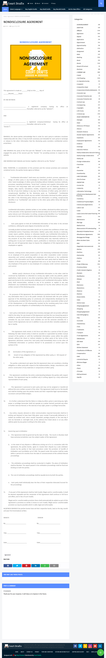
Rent (88, 282)
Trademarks (88, 329)
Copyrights (88, 108)
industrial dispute (88, 359)
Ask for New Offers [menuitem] (74, 9)
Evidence (88, 143)
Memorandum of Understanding (88, 228)
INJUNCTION (88, 182)
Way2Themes (20, 655)
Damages (88, 120)
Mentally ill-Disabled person (88, 231)
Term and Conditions (47, 652)
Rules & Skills (88, 297)
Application (88, 39)
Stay (88, 317)
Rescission (88, 285)
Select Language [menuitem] (15, 9)
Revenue (88, 291)
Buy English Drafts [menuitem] (31, 9)
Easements (88, 137)
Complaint (88, 84)
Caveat (88, 75)
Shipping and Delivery (78, 652)
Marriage (88, 222)
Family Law (88, 158)
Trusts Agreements (88, 335)
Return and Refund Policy (62, 652)
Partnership (88, 255)
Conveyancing (88, 105)
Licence (88, 216)
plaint (88, 368)
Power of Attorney (88, 264)
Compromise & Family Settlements (88, 90)
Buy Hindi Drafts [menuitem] (45, 9)
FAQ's (87, 652)
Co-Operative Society (88, 81)
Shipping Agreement (88, 306)
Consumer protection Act (88, 99)
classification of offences (88, 350)
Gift (88, 167)
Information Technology (88, 191)
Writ (88, 344)
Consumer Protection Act (88, 96)
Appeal (88, 36)
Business (88, 69)
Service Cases (88, 303)
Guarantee (88, 170)
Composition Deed (88, 87)
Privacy (53, 3)
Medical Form (88, 225)
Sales (88, 300)
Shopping (88, 309)
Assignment (88, 51)
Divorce (88, 129)
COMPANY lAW (88, 72)
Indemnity (88, 188)
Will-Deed (88, 341)
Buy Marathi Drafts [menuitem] (59, 9)
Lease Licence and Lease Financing (88, 213)
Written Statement (88, 347)
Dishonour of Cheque (88, 126)
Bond (88, 60)
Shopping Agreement (88, 312)
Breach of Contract (88, 66)
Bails (88, 54)
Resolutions (88, 288)
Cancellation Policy (96, 652)
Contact (45, 3)
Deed (88, 123)
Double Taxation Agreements (88, 134)
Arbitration (88, 48)
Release (88, 279)
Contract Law (88, 102)
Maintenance (88, 219)
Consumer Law (88, 93)
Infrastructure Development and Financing (88, 195)
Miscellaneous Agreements (88, 234)
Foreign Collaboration (88, 161)
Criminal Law (88, 114)
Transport (88, 332)
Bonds (88, 63)
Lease (88, 210)
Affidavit (88, 30)
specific (88, 377)
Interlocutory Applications (88, 204)
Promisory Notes (88, 267)
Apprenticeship (88, 45)
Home (30, 3)
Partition (88, 252)
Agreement (11, 16)
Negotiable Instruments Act (88, 246)
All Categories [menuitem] (87, 9)
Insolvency (88, 198)
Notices (88, 249)
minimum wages (88, 362)
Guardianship (88, 173)
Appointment (88, 42)
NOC (88, 243)
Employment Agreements (88, 140)
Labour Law (88, 207)
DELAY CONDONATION (88, 117)
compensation (88, 353)
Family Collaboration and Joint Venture (88, 152)
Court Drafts (37, 655)
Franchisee (88, 164)
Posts (88, 261)
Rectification (88, 276)
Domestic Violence (88, 132)
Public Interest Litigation (88, 270)
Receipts (88, 273)
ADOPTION (88, 27)
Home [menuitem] (5, 9)
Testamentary (88, 323)
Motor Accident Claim (88, 240)
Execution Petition (88, 149)
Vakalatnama (88, 338)
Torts (88, 326)
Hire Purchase (88, 179)
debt (88, 356)
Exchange (88, 146)
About (37, 3)
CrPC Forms (88, 111)
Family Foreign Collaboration (88, 155)
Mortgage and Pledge (88, 237)
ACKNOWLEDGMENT (88, 24)
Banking (88, 57)
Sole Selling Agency (88, 315)
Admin (7, 26)
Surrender (88, 320)
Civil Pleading (88, 78)
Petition (88, 258)
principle (88, 371)
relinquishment (88, 374)
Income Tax (88, 185)
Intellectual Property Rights (88, 201)
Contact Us (29, 652)
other (88, 365)
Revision (88, 294)
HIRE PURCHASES (88, 176)
